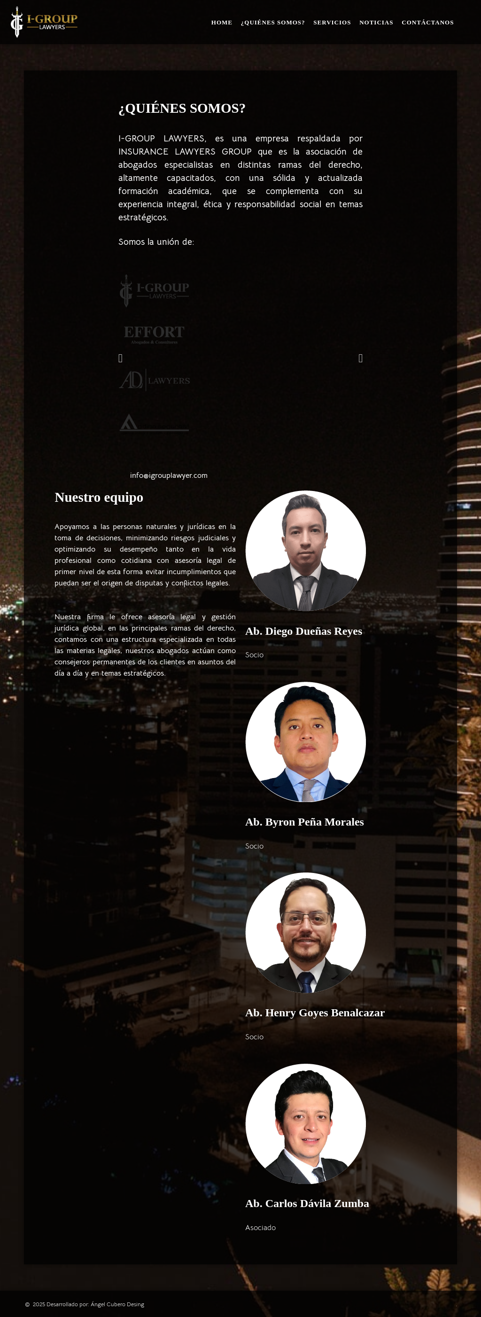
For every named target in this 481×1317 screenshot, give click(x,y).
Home (222, 22)
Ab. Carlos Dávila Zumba (307, 1203)
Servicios (332, 22)
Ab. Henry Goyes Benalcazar (315, 1012)
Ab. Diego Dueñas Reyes (303, 631)
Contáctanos (428, 22)
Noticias (376, 22)
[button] (120, 358)
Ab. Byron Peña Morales (304, 822)
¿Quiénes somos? (273, 22)
